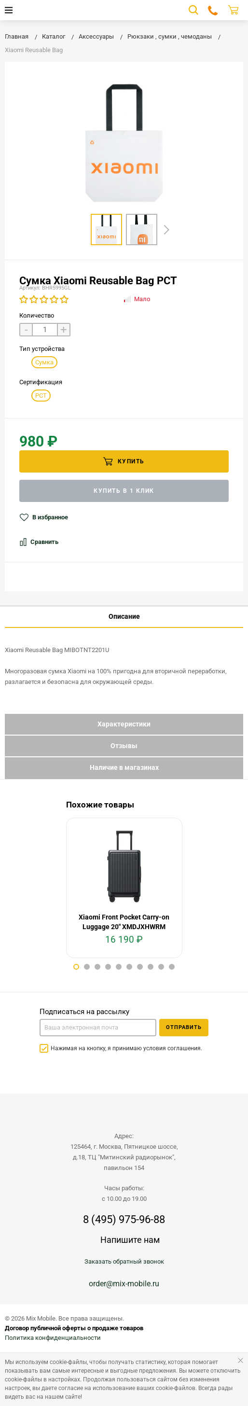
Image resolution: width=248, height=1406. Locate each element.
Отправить (184, 1027)
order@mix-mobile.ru (124, 1283)
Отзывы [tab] (124, 746)
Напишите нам (130, 1240)
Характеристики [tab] (124, 724)
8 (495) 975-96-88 (124, 1219)
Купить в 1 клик (124, 490)
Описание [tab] (124, 616)
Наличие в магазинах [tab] (124, 767)
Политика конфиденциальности (53, 1337)
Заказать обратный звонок (124, 1261)
